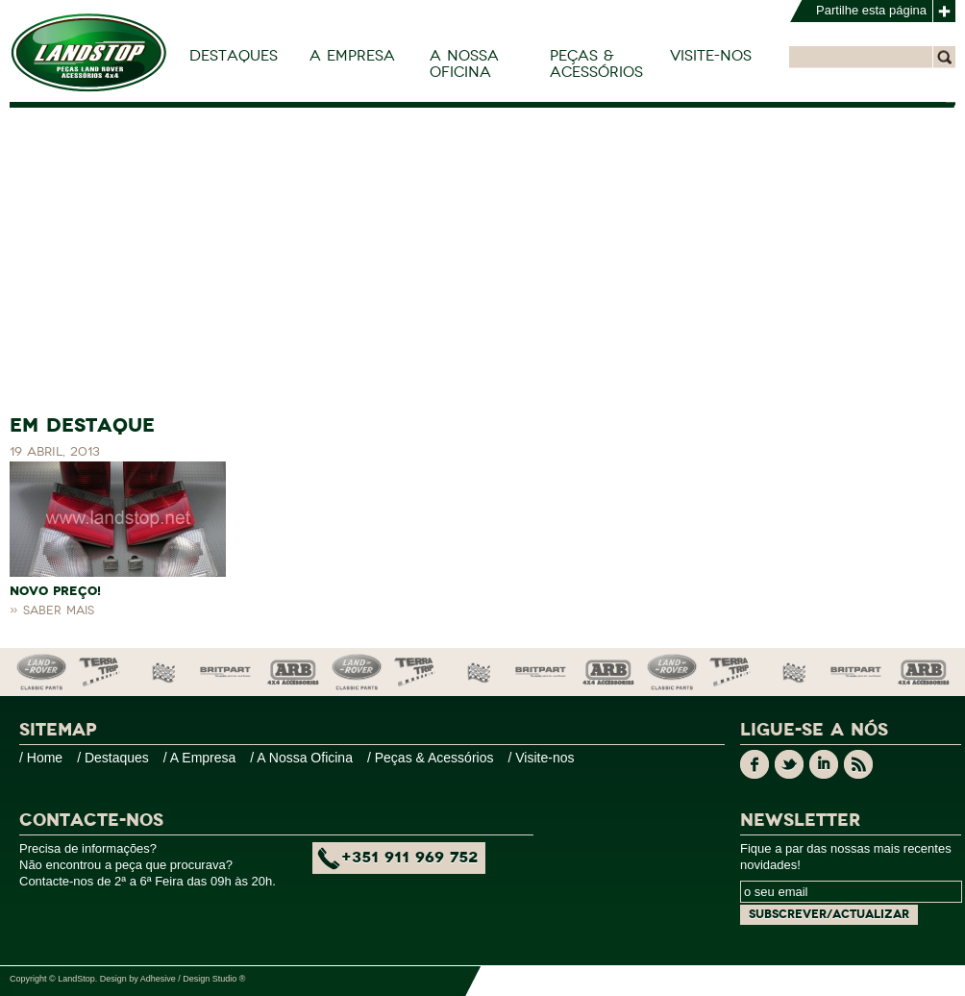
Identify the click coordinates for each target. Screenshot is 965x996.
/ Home (40, 757)
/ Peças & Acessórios (430, 757)
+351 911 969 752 (409, 857)
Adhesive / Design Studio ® (193, 979)
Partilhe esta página (871, 10)
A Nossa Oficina (464, 64)
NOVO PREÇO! (55, 592)
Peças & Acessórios (596, 64)
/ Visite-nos (540, 757)
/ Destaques (113, 757)
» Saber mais (52, 610)
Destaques (233, 55)
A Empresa (352, 55)
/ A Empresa (199, 757)
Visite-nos (711, 55)
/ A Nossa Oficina (301, 757)
